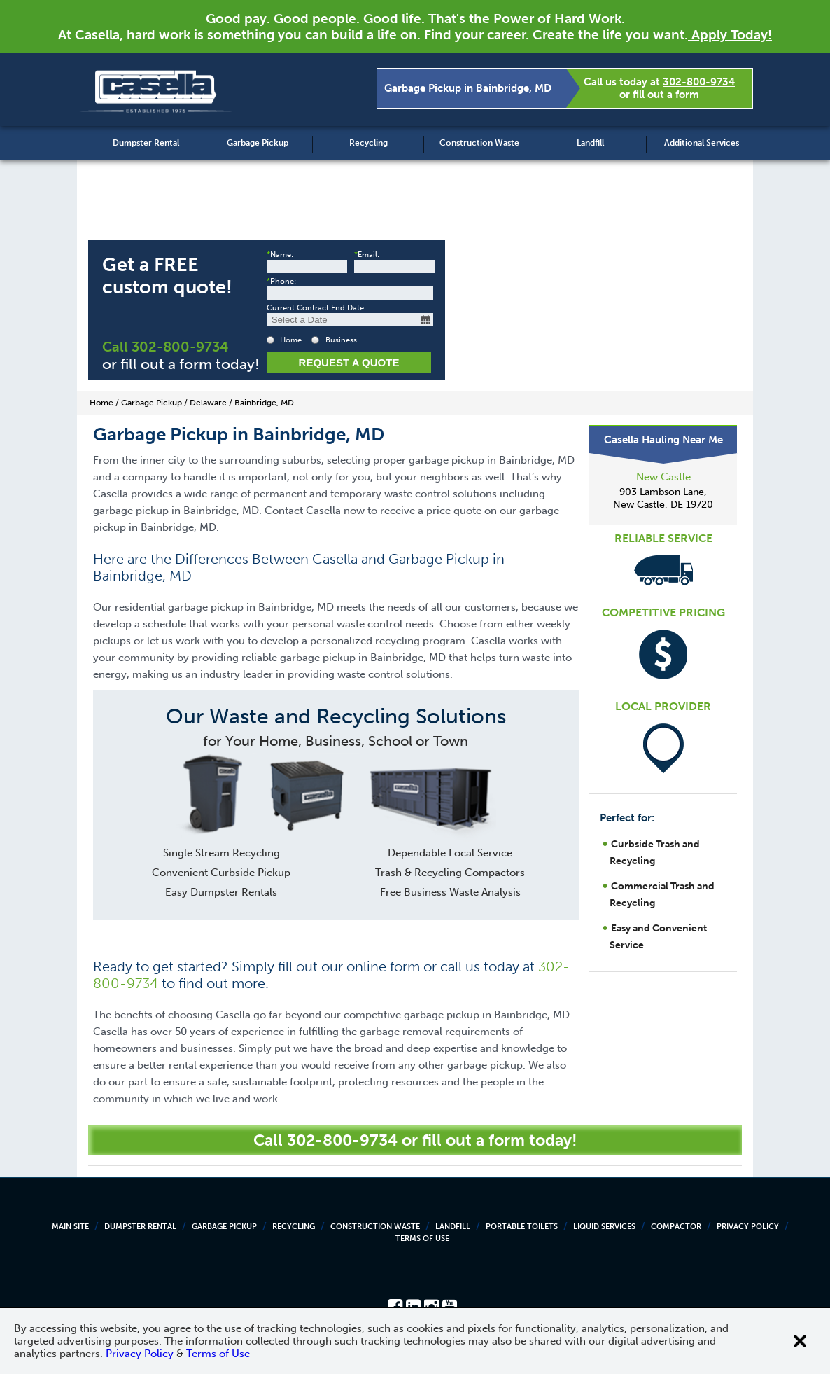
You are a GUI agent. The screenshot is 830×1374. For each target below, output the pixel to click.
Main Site (70, 1226)
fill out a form (666, 94)
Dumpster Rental (146, 143)
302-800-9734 (699, 82)
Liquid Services (604, 1226)
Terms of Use (422, 1238)
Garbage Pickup (257, 143)
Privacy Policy (748, 1226)
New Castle (663, 477)
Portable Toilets (522, 1226)
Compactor (676, 1226)
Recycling (368, 143)
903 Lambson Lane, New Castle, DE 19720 (663, 498)
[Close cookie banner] (800, 1341)
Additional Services (701, 143)
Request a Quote (349, 362)
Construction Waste (479, 143)
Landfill (590, 143)
